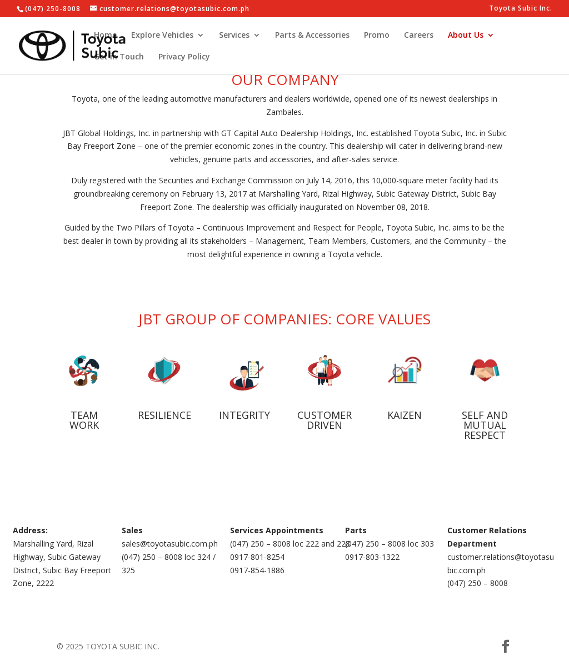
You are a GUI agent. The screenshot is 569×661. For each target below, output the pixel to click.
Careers (418, 35)
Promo (377, 35)
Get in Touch (119, 57)
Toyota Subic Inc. (520, 9)
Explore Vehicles (162, 35)
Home (105, 35)
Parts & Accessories (312, 35)
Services (234, 35)
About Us (465, 35)
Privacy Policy (184, 57)
